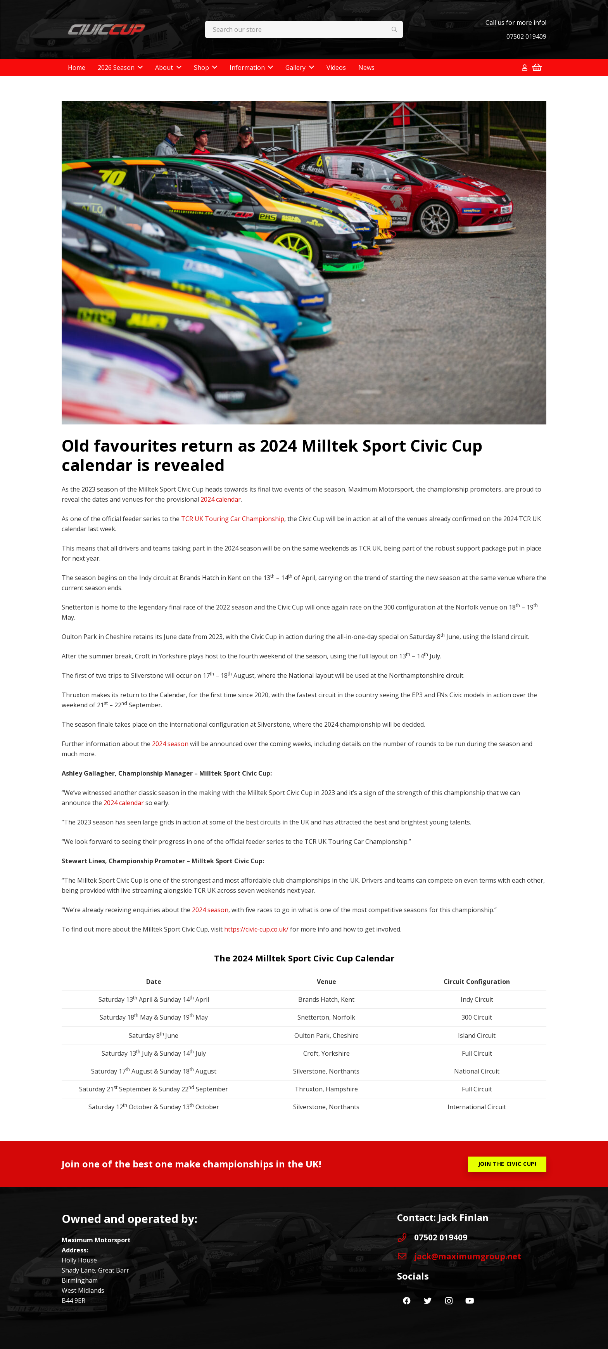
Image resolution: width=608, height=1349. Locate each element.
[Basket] (536, 67)
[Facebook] (406, 1301)
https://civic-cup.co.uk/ (256, 929)
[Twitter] (427, 1301)
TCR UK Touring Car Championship (232, 518)
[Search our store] (304, 29)
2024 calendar (220, 499)
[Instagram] (448, 1301)
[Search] (394, 29)
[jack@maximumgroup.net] (405, 1256)
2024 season (170, 743)
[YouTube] (469, 1301)
